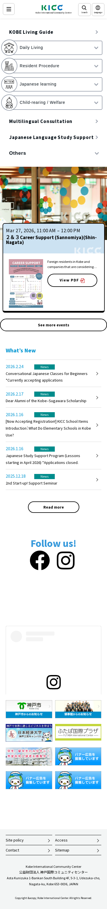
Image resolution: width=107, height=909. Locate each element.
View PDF (72, 280)
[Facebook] (40, 560)
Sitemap (62, 850)
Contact (12, 850)
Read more (53, 507)
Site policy (15, 840)
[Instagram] (65, 560)
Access (61, 840)
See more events (53, 325)
